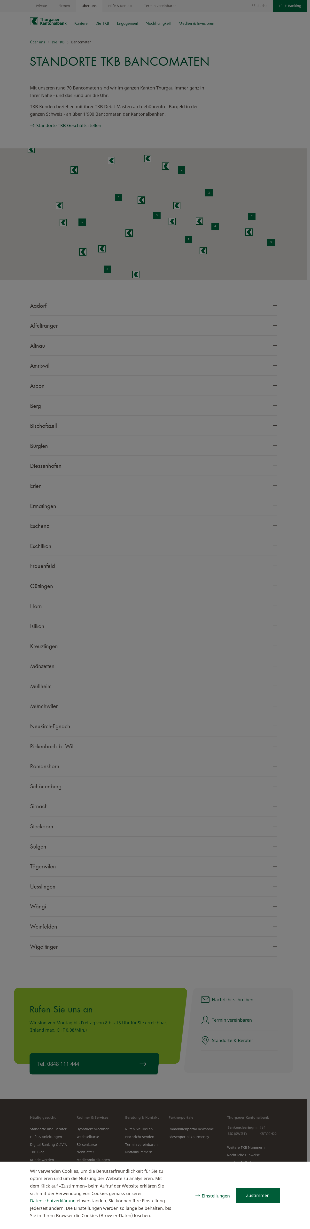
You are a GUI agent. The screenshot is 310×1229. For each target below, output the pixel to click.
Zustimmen (258, 1195)
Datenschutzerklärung (53, 1201)
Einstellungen (216, 1196)
